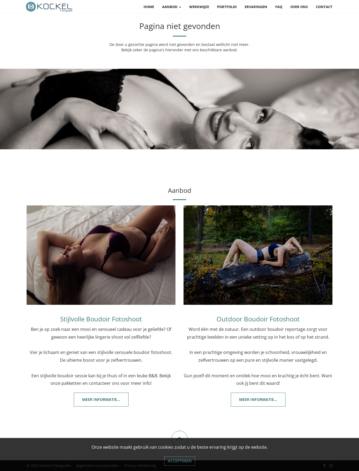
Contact (324, 6)
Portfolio (227, 6)
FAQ (278, 6)
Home (149, 6)
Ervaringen (256, 6)
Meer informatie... (101, 399)
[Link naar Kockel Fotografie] (49, 6)
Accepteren (180, 460)
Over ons (299, 6)
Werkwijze (199, 6)
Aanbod (171, 6)
